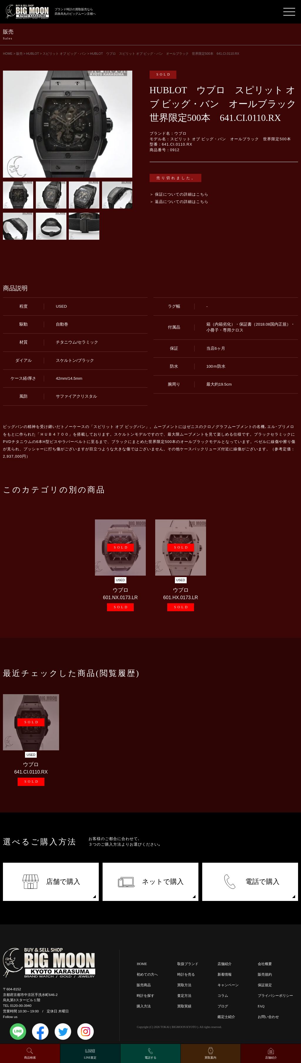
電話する (150, 1057)
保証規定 (265, 985)
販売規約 (265, 975)
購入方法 (144, 1006)
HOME (142, 964)
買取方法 (184, 985)
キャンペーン (228, 985)
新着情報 (225, 975)
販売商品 (144, 985)
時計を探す (145, 996)
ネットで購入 (150, 882)
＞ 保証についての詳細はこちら (179, 194)
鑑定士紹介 (226, 1017)
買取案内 (210, 1057)
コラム (223, 996)
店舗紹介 (225, 964)
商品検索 (30, 1057)
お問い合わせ (268, 1017)
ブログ (223, 1006)
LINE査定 (90, 1057)
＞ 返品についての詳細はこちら (179, 202)
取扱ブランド (187, 964)
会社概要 (265, 964)
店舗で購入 (51, 882)
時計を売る (186, 975)
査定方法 (184, 996)
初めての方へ (147, 975)
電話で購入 (250, 882)
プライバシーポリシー (275, 996)
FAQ (261, 1006)
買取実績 (184, 1006)
